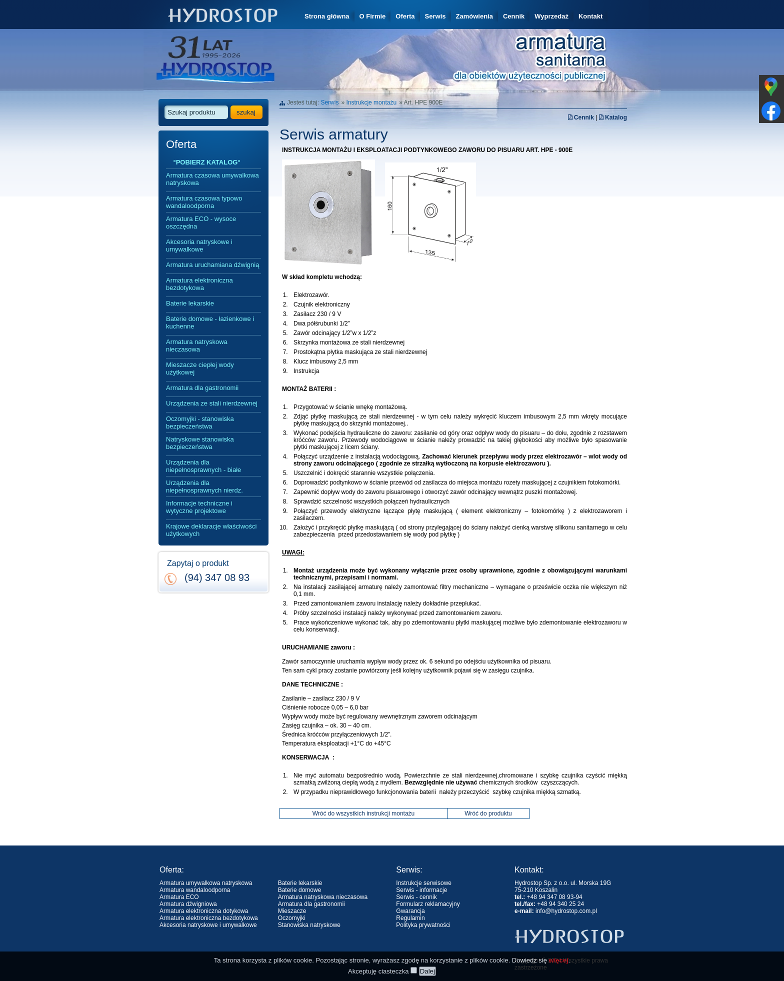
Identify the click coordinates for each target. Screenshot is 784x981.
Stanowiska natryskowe (309, 925)
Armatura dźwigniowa (188, 904)
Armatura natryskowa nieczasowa (197, 345)
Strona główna (327, 16)
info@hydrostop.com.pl (566, 911)
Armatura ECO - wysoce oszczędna (201, 222)
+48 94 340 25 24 (560, 904)
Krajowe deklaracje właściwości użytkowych (211, 530)
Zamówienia (474, 16)
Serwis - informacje (421, 890)
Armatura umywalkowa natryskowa (206, 883)
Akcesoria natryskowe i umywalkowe (199, 245)
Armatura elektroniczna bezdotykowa (199, 284)
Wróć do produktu (488, 813)
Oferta (405, 16)
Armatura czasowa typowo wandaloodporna (204, 202)
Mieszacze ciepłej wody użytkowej (200, 368)
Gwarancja (410, 911)
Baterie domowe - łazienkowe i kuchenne (210, 322)
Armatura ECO (179, 897)
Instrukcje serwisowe (424, 883)
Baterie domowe (300, 890)
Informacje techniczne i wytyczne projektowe (199, 507)
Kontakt (590, 16)
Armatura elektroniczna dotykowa (204, 911)
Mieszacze (292, 911)
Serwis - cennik (416, 897)
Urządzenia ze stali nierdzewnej (212, 403)
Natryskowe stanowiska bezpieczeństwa (200, 443)
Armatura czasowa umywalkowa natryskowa (212, 179)
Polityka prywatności (423, 925)
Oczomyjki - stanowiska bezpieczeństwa (200, 422)
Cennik (513, 16)
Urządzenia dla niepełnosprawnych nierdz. (204, 486)
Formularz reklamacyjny (428, 904)
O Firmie (373, 16)
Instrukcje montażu (371, 102)
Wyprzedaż (551, 16)
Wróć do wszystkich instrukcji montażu (363, 813)
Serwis (435, 16)
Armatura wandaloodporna (195, 890)
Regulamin (410, 918)
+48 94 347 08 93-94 (554, 897)
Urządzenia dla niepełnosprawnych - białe (203, 466)
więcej (558, 974)
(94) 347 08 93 (217, 577)
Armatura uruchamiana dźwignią (212, 264)
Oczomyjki (292, 918)
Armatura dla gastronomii (202, 388)
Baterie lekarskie (190, 303)
